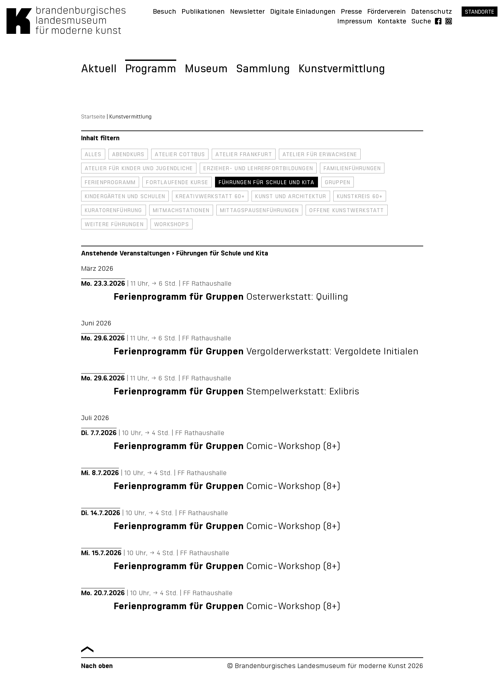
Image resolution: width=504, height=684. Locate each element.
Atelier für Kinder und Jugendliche (139, 168)
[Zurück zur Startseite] (66, 32)
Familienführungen (352, 168)
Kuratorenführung (113, 210)
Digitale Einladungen (303, 11)
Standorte (479, 12)
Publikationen (203, 11)
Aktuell (99, 69)
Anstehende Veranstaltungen (125, 253)
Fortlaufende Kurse (177, 182)
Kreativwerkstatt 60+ (210, 196)
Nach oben (97, 666)
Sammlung (263, 69)
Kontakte (392, 21)
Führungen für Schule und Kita (266, 182)
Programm (150, 69)
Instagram (448, 21)
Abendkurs (128, 154)
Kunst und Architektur (290, 196)
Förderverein (386, 11)
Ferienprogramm (110, 182)
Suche (421, 21)
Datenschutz (431, 11)
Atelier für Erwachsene (319, 154)
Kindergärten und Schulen (125, 196)
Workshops (171, 224)
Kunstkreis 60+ (360, 196)
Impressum (354, 21)
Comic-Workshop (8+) (227, 446)
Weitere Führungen (114, 224)
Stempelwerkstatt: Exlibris (236, 391)
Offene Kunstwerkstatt (346, 210)
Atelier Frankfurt (243, 154)
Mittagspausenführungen (259, 210)
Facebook (438, 21)
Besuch (164, 11)
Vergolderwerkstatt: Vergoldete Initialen (266, 351)
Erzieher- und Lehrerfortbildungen (258, 168)
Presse (351, 11)
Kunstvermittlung (341, 69)
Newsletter (247, 11)
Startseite (93, 116)
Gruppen (337, 182)
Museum (206, 69)
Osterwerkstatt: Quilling (231, 297)
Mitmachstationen (181, 210)
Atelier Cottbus (180, 154)
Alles (93, 154)
